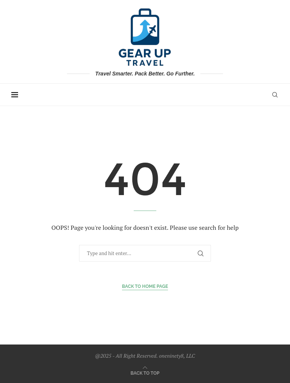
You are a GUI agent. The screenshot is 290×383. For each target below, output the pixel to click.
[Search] (275, 95)
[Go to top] (145, 372)
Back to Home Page (145, 286)
